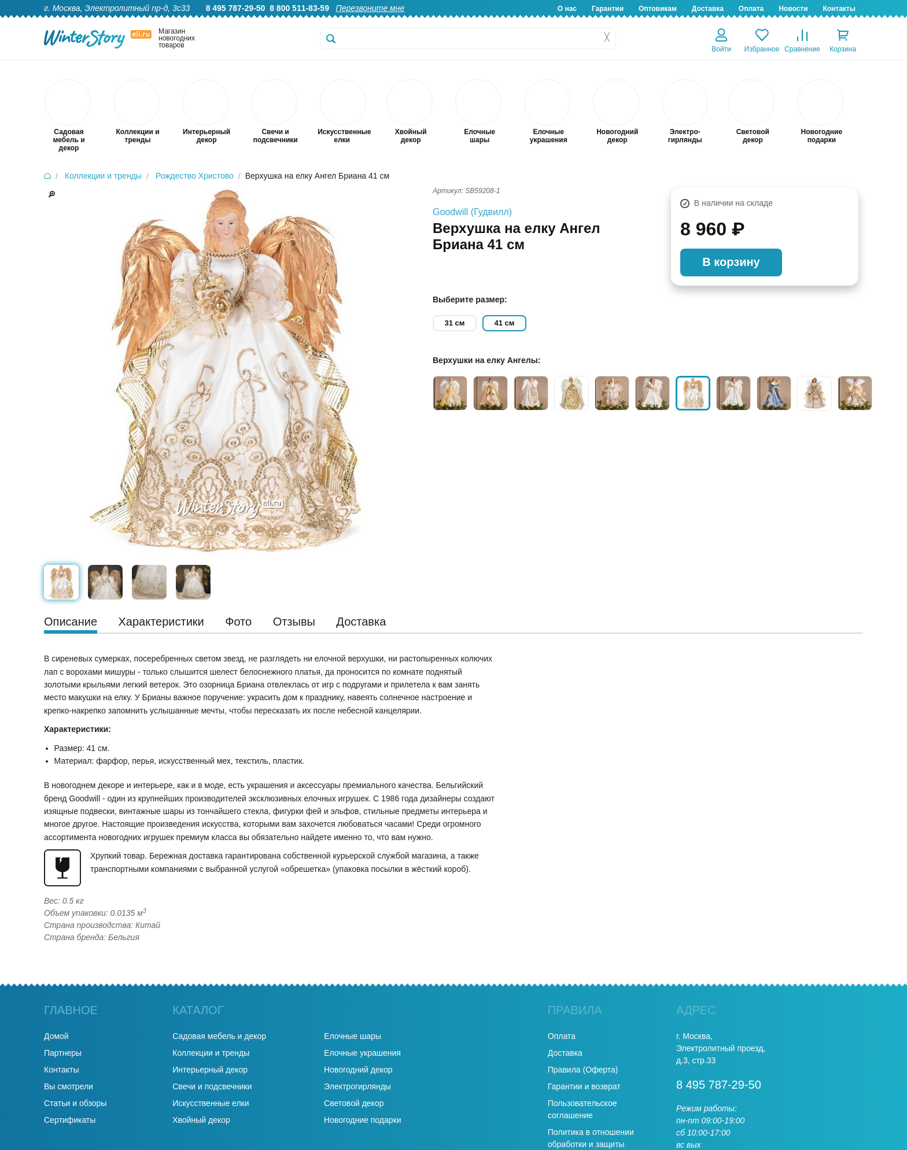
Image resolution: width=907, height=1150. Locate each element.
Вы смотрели (68, 1086)
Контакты (839, 9)
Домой (56, 1036)
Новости (793, 9)
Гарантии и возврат (584, 1086)
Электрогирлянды (357, 1086)
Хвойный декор (201, 1120)
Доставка (708, 9)
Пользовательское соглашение (582, 1109)
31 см (455, 323)
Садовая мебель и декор (219, 1036)
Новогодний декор (358, 1069)
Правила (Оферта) (583, 1069)
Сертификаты (69, 1120)
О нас (567, 9)
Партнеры (63, 1052)
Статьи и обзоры (75, 1103)
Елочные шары (352, 1036)
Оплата (751, 9)
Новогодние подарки (362, 1120)
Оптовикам (658, 9)
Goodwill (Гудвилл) (472, 212)
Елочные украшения (362, 1052)
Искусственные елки (210, 1103)
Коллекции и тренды (210, 1052)
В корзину (730, 262)
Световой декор (354, 1103)
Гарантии (608, 9)
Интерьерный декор (210, 1069)
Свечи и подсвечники (212, 1086)
